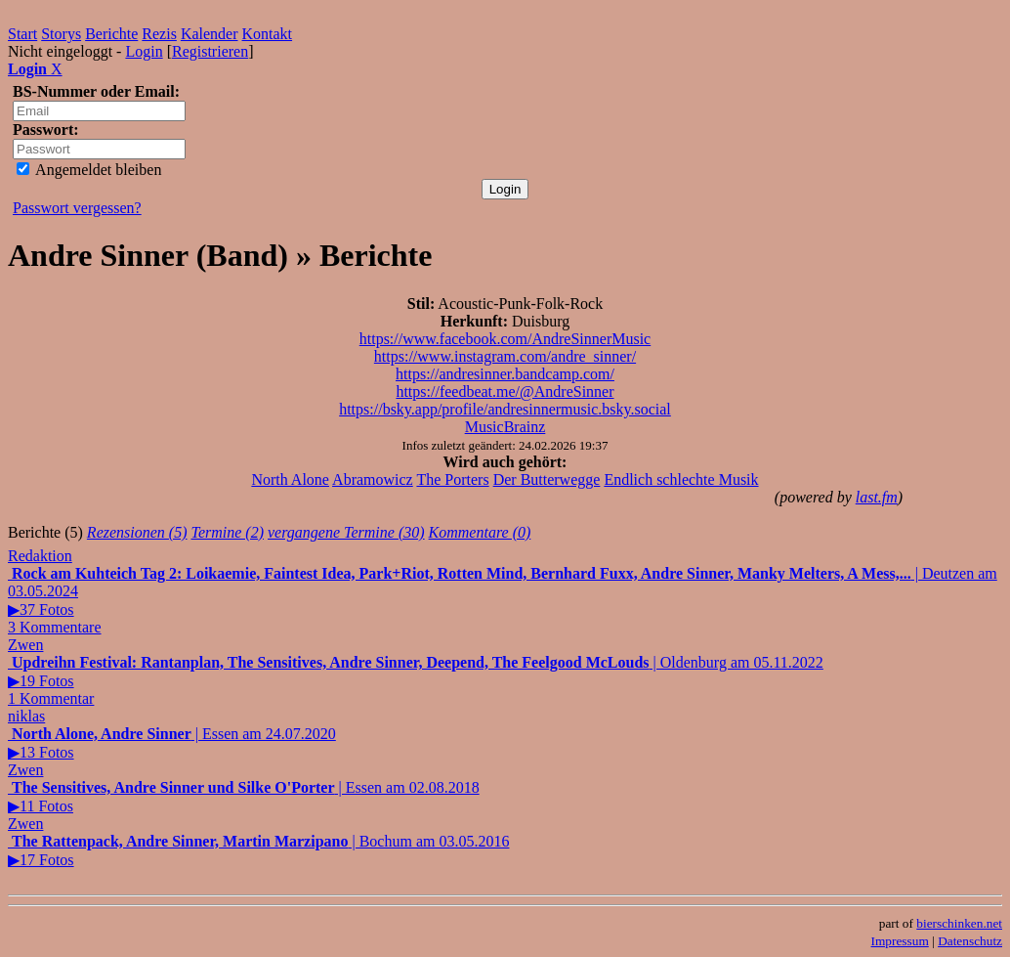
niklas (26, 716)
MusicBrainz (505, 426)
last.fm (877, 497)
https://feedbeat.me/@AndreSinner (504, 391)
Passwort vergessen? (77, 207)
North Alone (290, 479)
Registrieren (210, 51)
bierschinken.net (959, 923)
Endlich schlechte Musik (681, 479)
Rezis (159, 33)
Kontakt (267, 33)
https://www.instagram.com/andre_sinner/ (505, 356)
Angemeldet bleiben (89, 169)
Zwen (25, 644)
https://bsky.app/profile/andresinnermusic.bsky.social (505, 409)
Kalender (209, 33)
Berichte (111, 33)
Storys (61, 33)
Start (22, 33)
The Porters (452, 479)
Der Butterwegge (547, 479)
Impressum (900, 941)
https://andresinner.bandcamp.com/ (505, 374)
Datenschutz (970, 941)
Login (143, 51)
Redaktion (40, 555)
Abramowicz (372, 479)
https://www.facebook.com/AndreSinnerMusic (505, 338)
